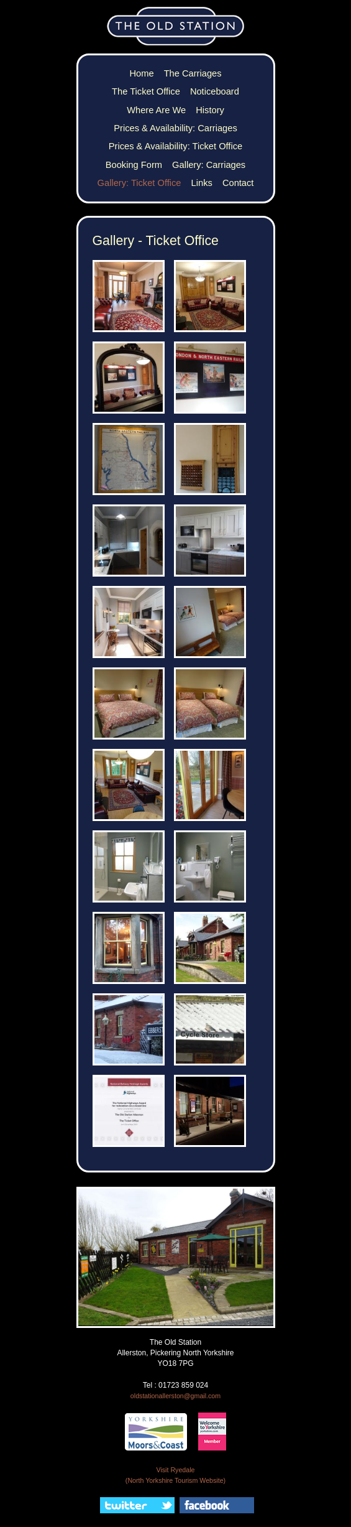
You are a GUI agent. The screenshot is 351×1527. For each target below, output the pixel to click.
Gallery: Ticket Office (139, 183)
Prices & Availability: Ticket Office (175, 146)
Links (201, 183)
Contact (238, 183)
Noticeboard (214, 91)
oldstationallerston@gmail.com (175, 1395)
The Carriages (193, 73)
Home (141, 73)
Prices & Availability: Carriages (175, 128)
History (210, 110)
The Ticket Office (146, 91)
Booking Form (134, 165)
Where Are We (156, 110)
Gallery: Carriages (208, 165)
